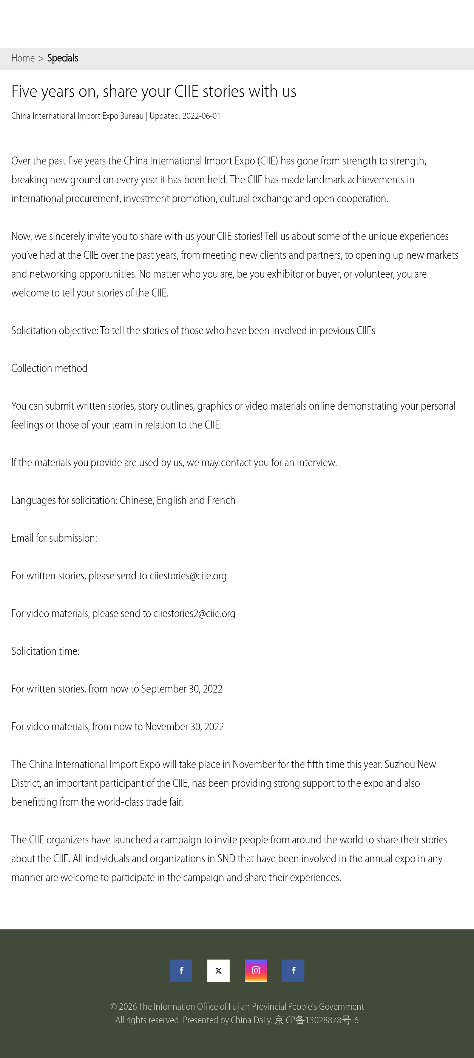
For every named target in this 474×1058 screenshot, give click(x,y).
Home (23, 59)
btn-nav (455, 24)
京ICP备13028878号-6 (316, 1021)
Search (421, 24)
